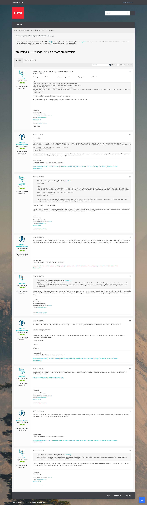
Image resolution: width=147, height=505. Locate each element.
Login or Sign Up (128, 2)
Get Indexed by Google (92, 166)
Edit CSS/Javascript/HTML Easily (67, 166)
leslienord (50, 115)
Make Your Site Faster (81, 166)
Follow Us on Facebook (112, 166)
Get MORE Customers (53, 166)
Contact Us (117, 496)
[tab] (18, 60)
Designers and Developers (29, 36)
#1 (130, 71)
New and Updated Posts (21, 30)
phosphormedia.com (37, 168)
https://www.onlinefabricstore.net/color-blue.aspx (48, 377)
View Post (68, 181)
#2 (130, 135)
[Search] (117, 13)
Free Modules (103, 166)
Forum (17, 36)
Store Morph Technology (46, 36)
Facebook (40, 123)
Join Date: (19, 86)
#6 (130, 321)
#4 (130, 237)
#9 (130, 450)
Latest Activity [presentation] (30, 60)
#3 (130, 176)
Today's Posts (50, 30)
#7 (130, 369)
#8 (130, 411)
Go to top (128, 496)
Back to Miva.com (17, 2)
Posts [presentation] (18, 60)
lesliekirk (22, 79)
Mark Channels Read (37, 30)
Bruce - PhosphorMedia (22, 143)
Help (108, 496)
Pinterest (45, 123)
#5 (130, 276)
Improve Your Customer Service (40, 166)
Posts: (20, 88)
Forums (19, 25)
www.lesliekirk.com (37, 119)
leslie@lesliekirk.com (41, 117)
